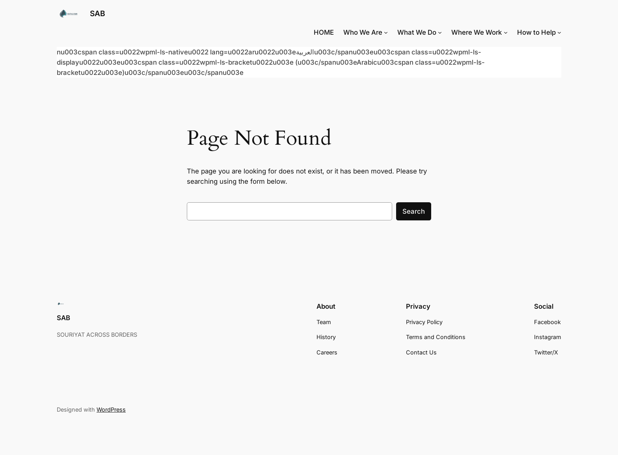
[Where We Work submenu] (506, 32)
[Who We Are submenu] (386, 32)
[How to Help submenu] (559, 32)
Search (413, 211)
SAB (97, 13)
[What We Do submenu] (440, 32)
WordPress (111, 409)
